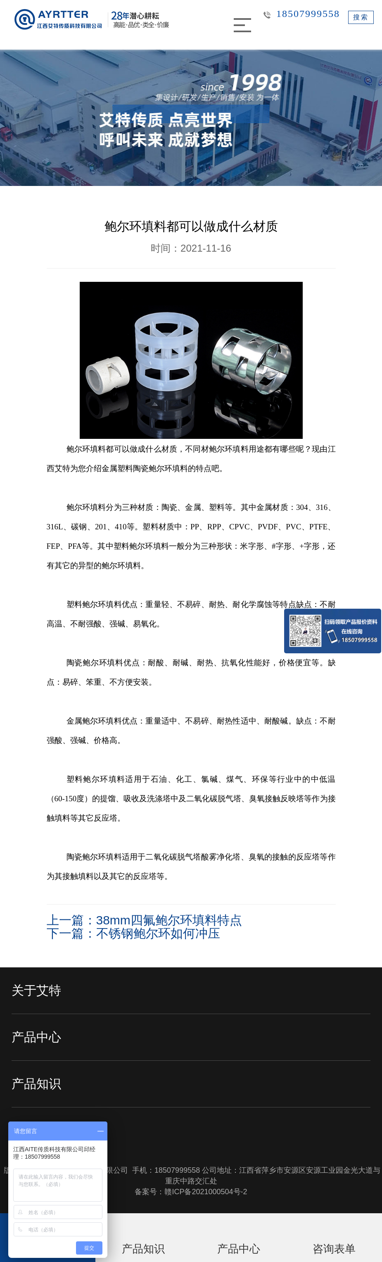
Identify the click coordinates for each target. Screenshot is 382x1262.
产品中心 (36, 1037)
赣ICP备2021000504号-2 (205, 1192)
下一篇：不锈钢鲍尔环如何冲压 (133, 933)
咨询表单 (334, 1249)
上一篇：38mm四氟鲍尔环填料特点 (144, 920)
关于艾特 (36, 990)
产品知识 (36, 1084)
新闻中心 (36, 1130)
